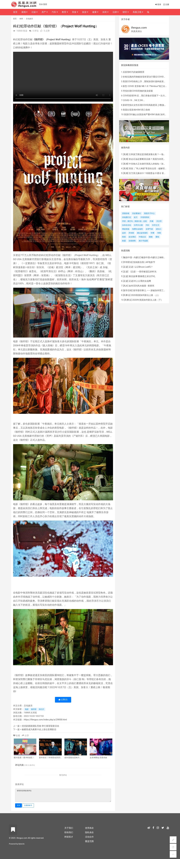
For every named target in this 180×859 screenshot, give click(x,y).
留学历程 (127, 290)
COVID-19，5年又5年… (133, 100)
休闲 (21, 19)
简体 (41, 4)
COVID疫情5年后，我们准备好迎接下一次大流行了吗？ (149, 95)
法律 (115, 12)
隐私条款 (89, 832)
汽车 (55, 12)
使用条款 (89, 828)
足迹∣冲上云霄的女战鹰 (140, 281)
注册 (166, 4)
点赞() (63, 699)
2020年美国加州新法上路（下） (147, 300)
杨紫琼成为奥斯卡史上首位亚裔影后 (39, 729)
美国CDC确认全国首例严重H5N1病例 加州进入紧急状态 (150, 114)
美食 (75, 12)
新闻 (24, 12)
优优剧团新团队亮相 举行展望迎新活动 (40, 726)
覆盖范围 (89, 841)
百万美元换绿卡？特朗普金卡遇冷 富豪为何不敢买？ (154, 173)
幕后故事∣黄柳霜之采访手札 (142, 276)
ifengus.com (139, 27)
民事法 (126, 295)
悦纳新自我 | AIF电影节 (144, 262)
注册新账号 (28, 805)
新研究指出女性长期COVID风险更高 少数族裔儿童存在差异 (151, 105)
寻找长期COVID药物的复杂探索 (138, 91)
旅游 (85, 12)
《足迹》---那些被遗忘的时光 (143, 271)
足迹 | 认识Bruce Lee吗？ (141, 267)
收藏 (17, 735)
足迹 (125, 267)
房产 (45, 12)
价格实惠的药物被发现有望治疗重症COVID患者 (145, 76)
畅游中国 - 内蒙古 (131, 257)
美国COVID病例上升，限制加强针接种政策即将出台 (147, 81)
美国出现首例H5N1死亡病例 (136, 109)
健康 (95, 12)
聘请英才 (68, 837)
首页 (15, 19)
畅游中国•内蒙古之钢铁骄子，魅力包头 (160, 257)
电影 (26, 709)
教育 (65, 12)
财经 (126, 12)
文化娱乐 (29, 19)
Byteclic (21, 844)
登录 (18, 805)
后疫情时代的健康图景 (133, 72)
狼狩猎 (33, 709)
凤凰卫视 (138, 12)
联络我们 (68, 832)
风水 (125, 285)
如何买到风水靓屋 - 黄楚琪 (141, 285)
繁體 (45, 4)
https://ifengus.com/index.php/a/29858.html (45, 719)
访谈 (34, 12)
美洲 (125, 154)
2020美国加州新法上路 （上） (145, 295)
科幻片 (41, 709)
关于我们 (68, 828)
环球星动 (127, 262)
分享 (25, 735)
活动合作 (89, 837)
